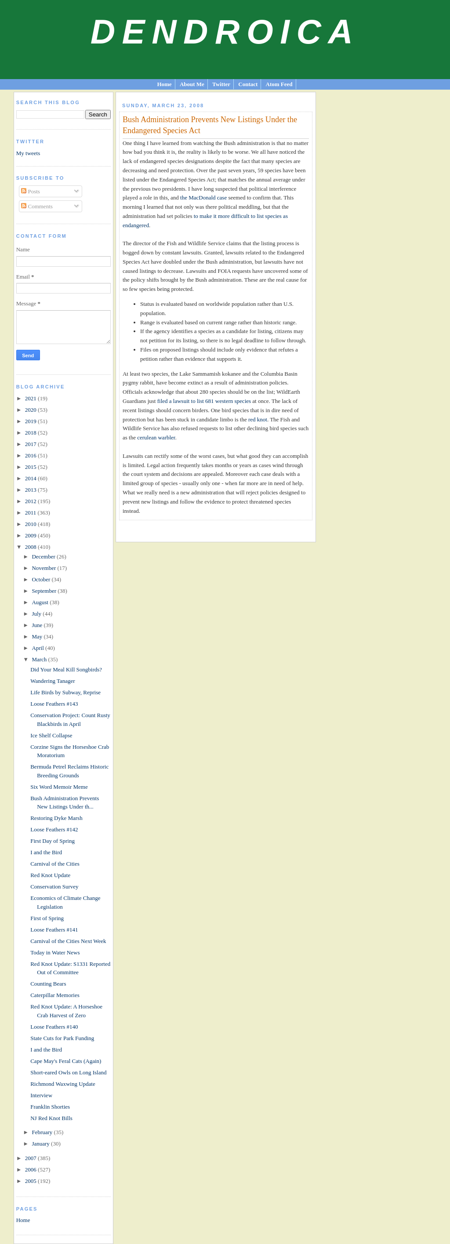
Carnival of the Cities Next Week (68, 941)
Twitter (221, 84)
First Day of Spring (52, 841)
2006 (31, 1169)
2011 (31, 512)
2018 (31, 432)
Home (164, 84)
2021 (31, 398)
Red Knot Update (50, 875)
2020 (31, 409)
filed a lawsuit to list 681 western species (204, 401)
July (37, 613)
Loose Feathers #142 (54, 829)
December (44, 556)
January (41, 1143)
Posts (30, 191)
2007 (31, 1158)
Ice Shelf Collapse (51, 735)
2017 (31, 444)
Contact (248, 84)
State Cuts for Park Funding (62, 1038)
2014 (31, 478)
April (38, 648)
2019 (31, 421)
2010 (31, 524)
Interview (41, 1095)
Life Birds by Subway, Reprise (65, 692)
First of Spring (47, 918)
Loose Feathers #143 (54, 703)
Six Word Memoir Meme (59, 786)
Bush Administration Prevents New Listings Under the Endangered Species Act (210, 125)
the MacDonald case (203, 197)
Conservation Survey (54, 886)
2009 (31, 535)
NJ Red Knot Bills (51, 1118)
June (38, 625)
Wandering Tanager (52, 681)
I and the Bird (46, 852)
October (41, 579)
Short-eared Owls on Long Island (68, 1072)
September (45, 591)
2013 (31, 489)
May (38, 636)
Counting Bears (48, 983)
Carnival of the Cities (55, 863)
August (41, 602)
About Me (192, 84)
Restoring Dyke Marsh (56, 818)
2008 (31, 547)
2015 (31, 467)
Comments (37, 206)
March (40, 659)
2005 (31, 1181)
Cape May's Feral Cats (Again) (65, 1061)
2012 (31, 501)
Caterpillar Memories (55, 995)
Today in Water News (55, 952)
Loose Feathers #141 (54, 929)
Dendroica (225, 31)
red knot (257, 419)
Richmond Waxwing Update (62, 1084)
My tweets (28, 153)
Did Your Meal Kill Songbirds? (66, 669)
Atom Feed (279, 84)
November (44, 568)
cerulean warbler (156, 437)
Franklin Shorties (50, 1106)
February (43, 1132)
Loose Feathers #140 (54, 1026)
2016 (31, 455)
